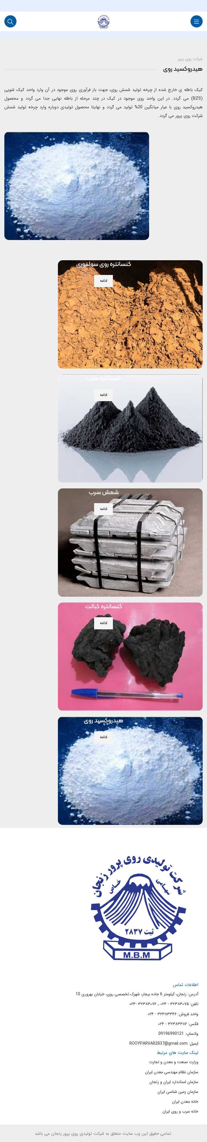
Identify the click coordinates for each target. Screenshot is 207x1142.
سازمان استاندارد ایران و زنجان (173, 1082)
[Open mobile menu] (197, 21)
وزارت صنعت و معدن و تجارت (173, 1062)
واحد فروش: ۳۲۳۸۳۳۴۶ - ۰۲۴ (173, 1014)
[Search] (10, 21)
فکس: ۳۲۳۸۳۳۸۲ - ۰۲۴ (178, 1024)
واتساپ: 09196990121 (178, 1034)
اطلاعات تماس (185, 984)
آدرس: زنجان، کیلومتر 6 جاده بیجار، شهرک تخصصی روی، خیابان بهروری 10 (137, 994)
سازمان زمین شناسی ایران (177, 1092)
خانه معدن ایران (185, 1101)
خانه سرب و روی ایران (180, 1111)
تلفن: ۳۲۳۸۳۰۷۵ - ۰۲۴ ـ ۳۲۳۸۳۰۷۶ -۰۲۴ (163, 1004)
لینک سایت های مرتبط (177, 1052)
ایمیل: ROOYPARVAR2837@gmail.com (163, 1043)
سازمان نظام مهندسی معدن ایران (171, 1072)
